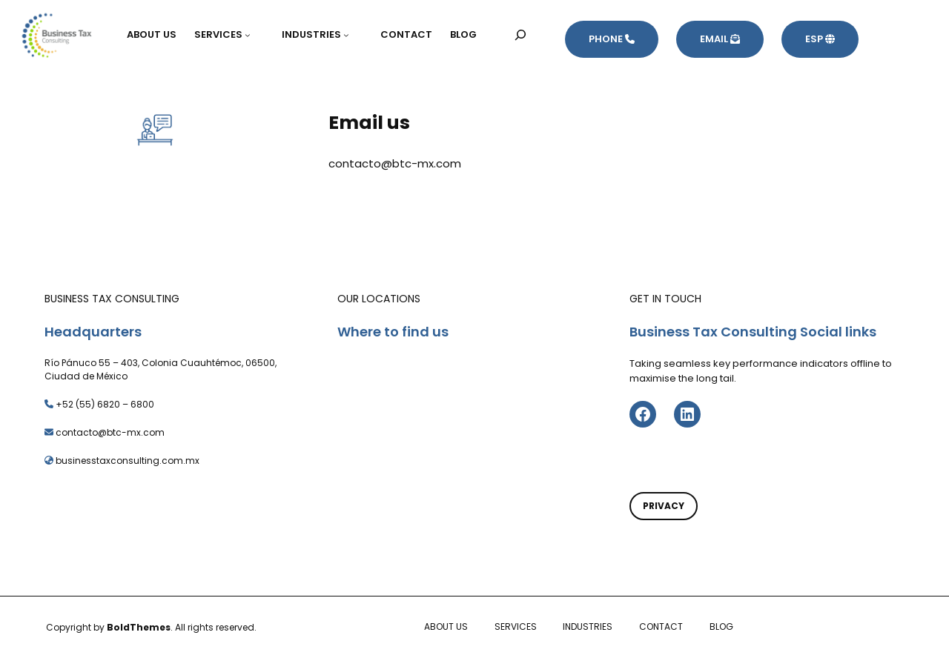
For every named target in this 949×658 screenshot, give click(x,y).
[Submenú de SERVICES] (254, 35)
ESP (820, 39)
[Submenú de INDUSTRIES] (353, 35)
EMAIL (720, 39)
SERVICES (516, 626)
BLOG (721, 626)
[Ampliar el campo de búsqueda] (521, 34)
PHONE (612, 39)
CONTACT (661, 626)
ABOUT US (446, 626)
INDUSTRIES (587, 626)
